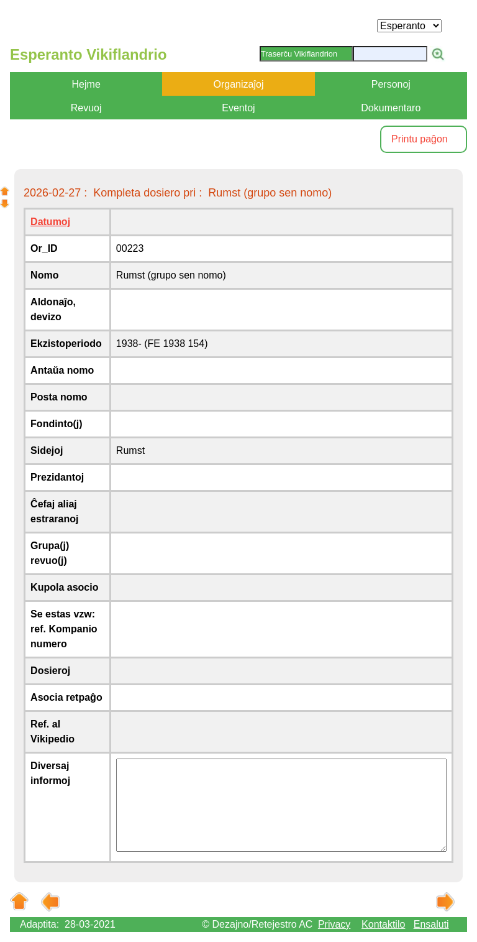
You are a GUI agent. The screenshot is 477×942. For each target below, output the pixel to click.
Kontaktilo (383, 924)
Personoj (391, 84)
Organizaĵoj (239, 84)
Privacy (334, 924)
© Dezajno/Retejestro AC (257, 924)
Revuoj (86, 108)
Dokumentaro (390, 108)
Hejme (86, 84)
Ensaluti (431, 924)
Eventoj (238, 108)
